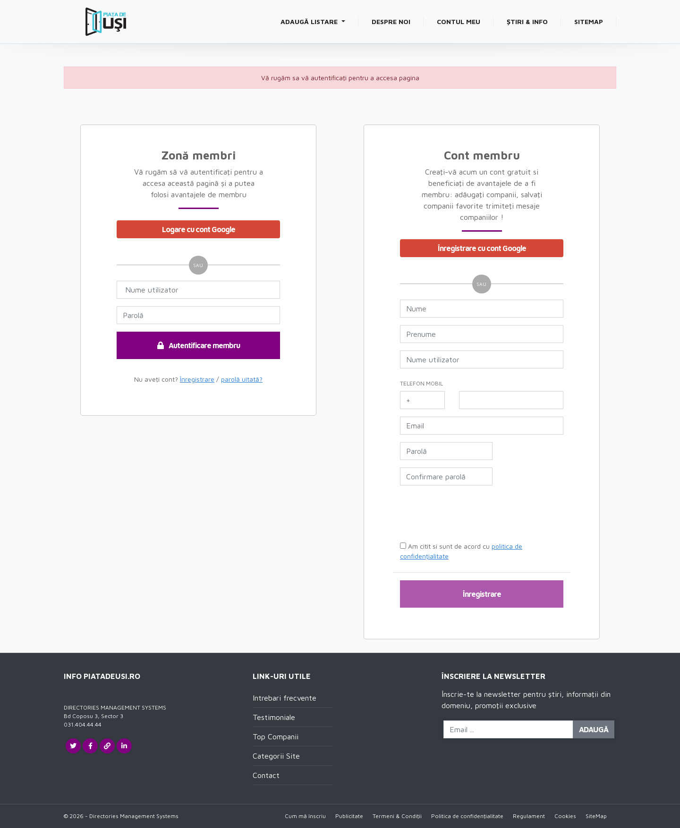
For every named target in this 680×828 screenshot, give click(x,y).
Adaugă (593, 729)
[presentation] (472, 515)
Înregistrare (197, 379)
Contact (266, 775)
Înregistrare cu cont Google (482, 248)
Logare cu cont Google (198, 229)
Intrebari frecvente (284, 698)
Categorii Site (276, 756)
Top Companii (275, 736)
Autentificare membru (198, 345)
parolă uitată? (242, 379)
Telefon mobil (421, 383)
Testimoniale (274, 717)
